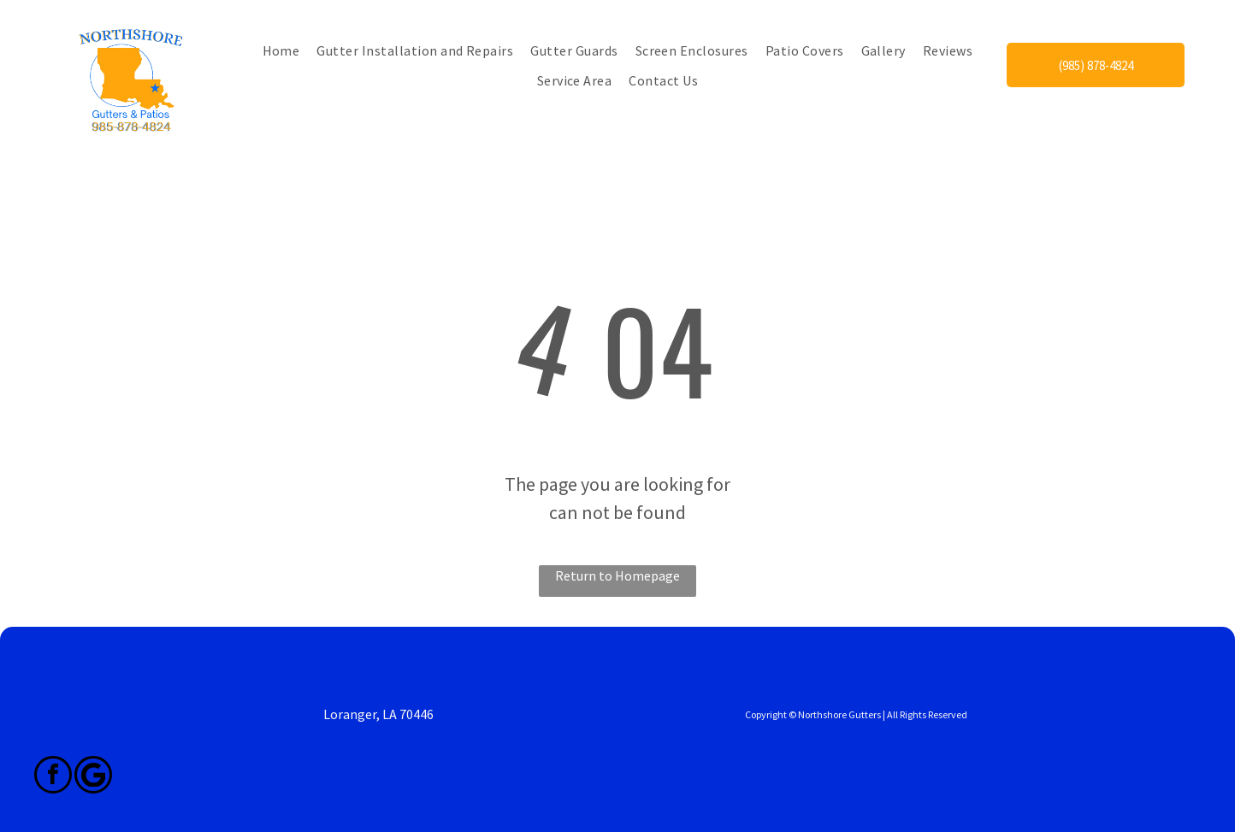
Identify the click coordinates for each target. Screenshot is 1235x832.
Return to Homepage (617, 575)
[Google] (93, 777)
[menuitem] (281, 50)
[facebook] (53, 777)
